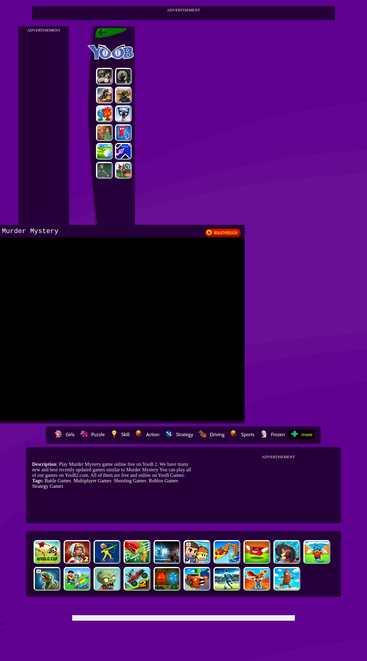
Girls (64, 434)
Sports (242, 434)
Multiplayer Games (92, 480)
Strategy (179, 434)
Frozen (272, 434)
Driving (211, 434)
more (302, 434)
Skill (119, 434)
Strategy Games (47, 486)
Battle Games (58, 480)
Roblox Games (163, 480)
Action (147, 434)
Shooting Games (130, 480)
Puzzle (92, 434)
